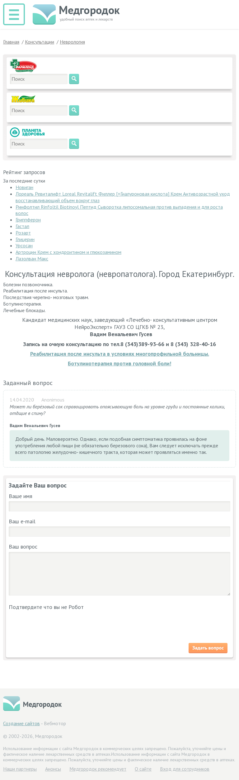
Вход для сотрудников (184, 769)
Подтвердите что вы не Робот (46, 607)
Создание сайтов (21, 723)
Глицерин (25, 239)
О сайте (143, 769)
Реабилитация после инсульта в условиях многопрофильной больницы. (119, 353)
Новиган (24, 187)
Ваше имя (20, 496)
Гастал (22, 226)
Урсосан (24, 245)
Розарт (23, 233)
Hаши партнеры (20, 769)
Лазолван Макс (32, 258)
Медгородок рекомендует (97, 769)
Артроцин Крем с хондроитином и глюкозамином (68, 252)
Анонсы (53, 769)
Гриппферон (28, 219)
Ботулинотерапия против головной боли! (119, 363)
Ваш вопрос (23, 546)
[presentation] (50, 624)
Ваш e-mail (22, 521)
